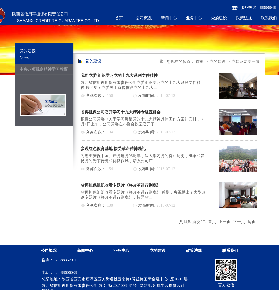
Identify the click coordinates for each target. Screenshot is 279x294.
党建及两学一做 (246, 61)
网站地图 (147, 285)
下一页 (239, 222)
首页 (119, 18)
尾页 (252, 222)
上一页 (225, 222)
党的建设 (218, 61)
